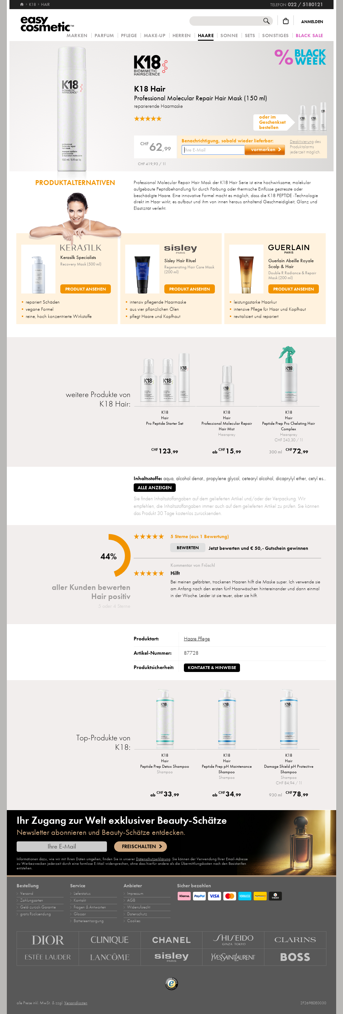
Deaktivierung (302, 141)
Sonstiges (275, 35)
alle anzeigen (155, 488)
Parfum (104, 35)
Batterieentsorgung (89, 920)
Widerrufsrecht (138, 907)
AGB (131, 900)
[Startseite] (22, 1)
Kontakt (80, 900)
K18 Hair (149, 89)
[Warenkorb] (286, 21)
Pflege (129, 35)
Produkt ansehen (85, 289)
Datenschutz (137, 914)
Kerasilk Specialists (78, 257)
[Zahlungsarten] (251, 895)
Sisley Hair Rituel (180, 261)
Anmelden (312, 21)
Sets (250, 35)
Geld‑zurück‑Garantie (38, 907)
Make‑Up (155, 35)
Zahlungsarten (31, 900)
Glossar (80, 914)
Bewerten (188, 547)
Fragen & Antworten (90, 907)
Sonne (229, 35)
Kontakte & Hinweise (212, 667)
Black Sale (309, 35)
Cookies (133, 920)
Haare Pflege (197, 639)
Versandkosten (75, 1003)
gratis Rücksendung (35, 914)
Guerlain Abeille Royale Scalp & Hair (291, 263)
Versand (26, 893)
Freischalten (139, 846)
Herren (181, 35)
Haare (206, 35)
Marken (77, 35)
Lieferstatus (82, 893)
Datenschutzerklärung (153, 859)
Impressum (135, 893)
